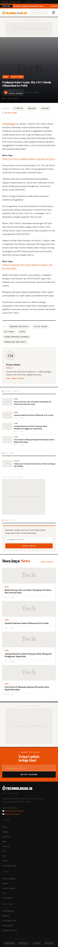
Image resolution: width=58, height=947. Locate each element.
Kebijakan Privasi (9, 930)
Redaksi (5, 916)
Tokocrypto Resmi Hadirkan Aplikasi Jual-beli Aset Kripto (28, 159)
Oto (4, 851)
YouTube (36, 943)
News (6, 77)
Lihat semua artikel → (16, 378)
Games (5, 883)
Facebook (45, 108)
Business (6, 836)
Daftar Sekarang (29, 774)
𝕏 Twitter (18, 108)
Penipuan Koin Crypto (19, 326)
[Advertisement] (29, 57)
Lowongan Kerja (9, 865)
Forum (5, 861)
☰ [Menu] (53, 12)
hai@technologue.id (13, 814)
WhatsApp (32, 108)
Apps (4, 841)
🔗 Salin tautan (9, 113)
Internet (5, 846)
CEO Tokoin (9, 332)
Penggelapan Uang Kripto (15, 342)
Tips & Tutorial (8, 888)
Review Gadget (9, 878)
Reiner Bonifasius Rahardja (16, 337)
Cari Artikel (7, 898)
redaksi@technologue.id (15, 811)
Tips (4, 856)
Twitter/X (23, 943)
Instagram (9, 943)
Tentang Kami (8, 911)
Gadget (5, 832)
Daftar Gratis (29, 546)
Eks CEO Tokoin (40, 326)
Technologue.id (10, 124)
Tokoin (22, 332)
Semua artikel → (48, 562)
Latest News (17, 77)
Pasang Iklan (7, 925)
